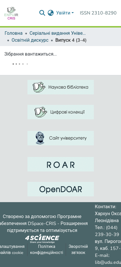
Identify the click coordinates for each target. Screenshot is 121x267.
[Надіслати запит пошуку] (42, 13)
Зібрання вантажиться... (30, 54)
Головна (14, 33)
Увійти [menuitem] (63, 13)
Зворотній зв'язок (78, 249)
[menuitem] (50, 13)
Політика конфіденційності (46, 249)
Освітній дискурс (30, 40)
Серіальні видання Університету (58, 33)
